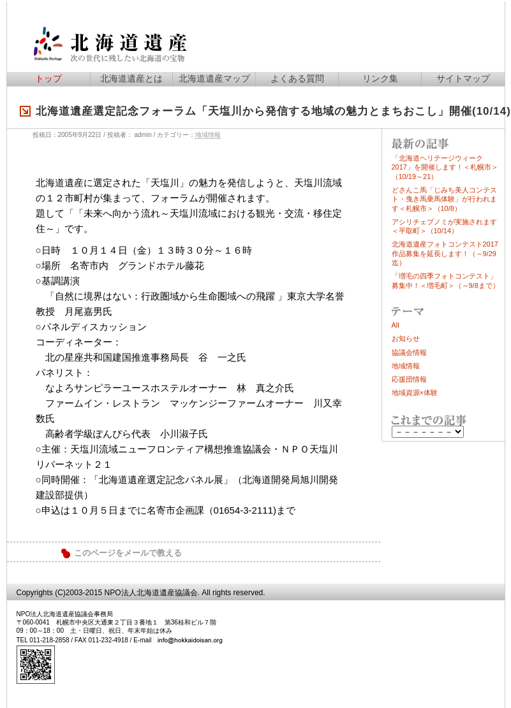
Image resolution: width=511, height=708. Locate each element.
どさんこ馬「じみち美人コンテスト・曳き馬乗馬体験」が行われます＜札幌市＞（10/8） (444, 199)
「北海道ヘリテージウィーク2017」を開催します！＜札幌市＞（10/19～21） (445, 167)
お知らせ (406, 338)
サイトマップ (463, 78)
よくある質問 (297, 78)
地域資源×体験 (415, 392)
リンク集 (380, 78)
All (395, 325)
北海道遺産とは (131, 78)
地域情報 (208, 134)
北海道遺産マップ (214, 78)
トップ (48, 78)
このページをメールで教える (128, 553)
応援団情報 (409, 379)
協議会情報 (409, 352)
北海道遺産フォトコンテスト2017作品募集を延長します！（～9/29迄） (445, 253)
